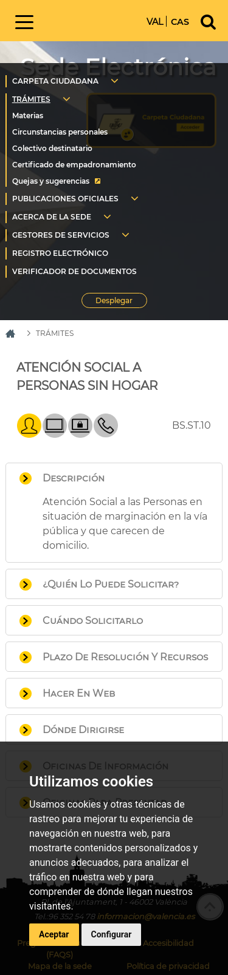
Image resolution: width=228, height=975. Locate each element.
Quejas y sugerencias (50, 181)
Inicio (94, 19)
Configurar (111, 934)
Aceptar (54, 934)
